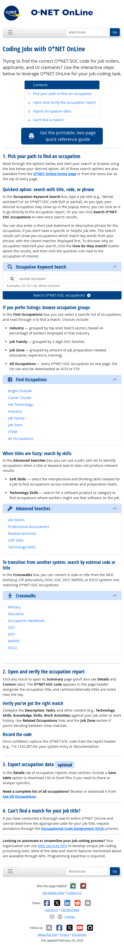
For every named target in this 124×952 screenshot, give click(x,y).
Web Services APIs (52, 845)
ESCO (12, 648)
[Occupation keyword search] (88, 32)
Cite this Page (70, 910)
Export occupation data (49, 111)
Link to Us (51, 910)
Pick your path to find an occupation (60, 93)
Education (16, 614)
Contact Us (74, 893)
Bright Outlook (20, 391)
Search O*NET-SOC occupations (62, 295)
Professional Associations (28, 526)
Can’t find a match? (46, 119)
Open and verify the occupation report (62, 102)
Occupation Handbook (26, 620)
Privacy (64, 935)
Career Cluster (20, 397)
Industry (15, 411)
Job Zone (15, 425)
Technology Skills (22, 547)
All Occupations (21, 438)
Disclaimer (79, 935)
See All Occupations (19, 796)
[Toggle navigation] (10, 32)
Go (115, 32)
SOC (11, 627)
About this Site (47, 935)
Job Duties (16, 520)
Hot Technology (20, 404)
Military (14, 607)
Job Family (16, 418)
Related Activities (22, 533)
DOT (11, 634)
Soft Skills (16, 540)
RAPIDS (14, 641)
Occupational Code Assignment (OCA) (73, 828)
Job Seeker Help (53, 893)
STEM (12, 431)
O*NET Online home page (54, 173)
